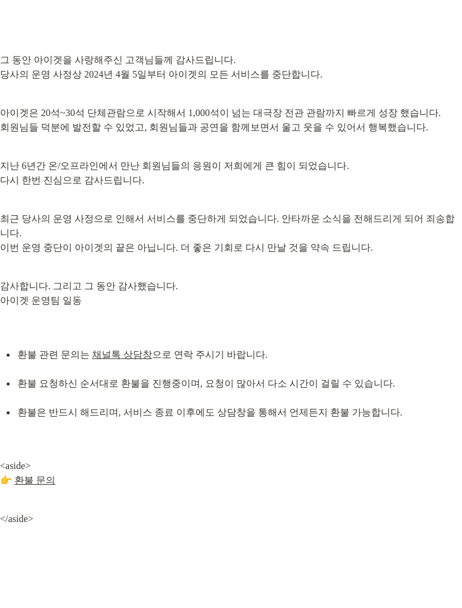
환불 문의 (34, 480)
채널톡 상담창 (122, 354)
